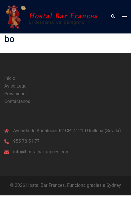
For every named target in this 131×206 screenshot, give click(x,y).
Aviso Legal (16, 86)
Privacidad (15, 93)
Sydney (113, 185)
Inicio (9, 78)
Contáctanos (17, 101)
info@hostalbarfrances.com (41, 151)
